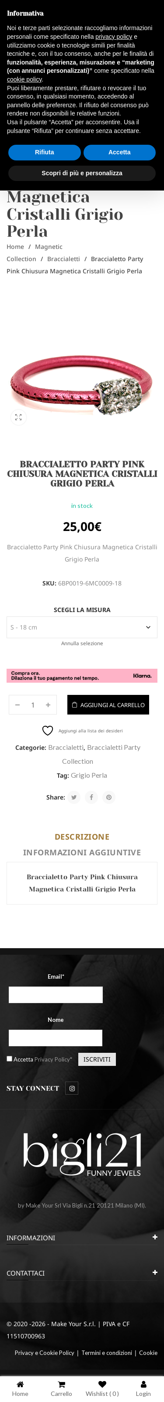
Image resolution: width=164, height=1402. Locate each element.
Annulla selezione (82, 643)
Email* (56, 976)
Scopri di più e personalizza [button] (82, 173)
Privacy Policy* (53, 1059)
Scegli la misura (82, 610)
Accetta (43, 1059)
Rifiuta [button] (44, 152)
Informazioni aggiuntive (82, 852)
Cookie (148, 1352)
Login (143, 1389)
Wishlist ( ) (102, 1389)
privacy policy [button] (113, 36)
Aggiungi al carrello (112, 705)
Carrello (61, 1389)
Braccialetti (63, 259)
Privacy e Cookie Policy (44, 1352)
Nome (56, 1019)
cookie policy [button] (24, 79)
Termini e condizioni (106, 1352)
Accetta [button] (119, 152)
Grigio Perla (89, 775)
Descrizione (82, 837)
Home (15, 246)
